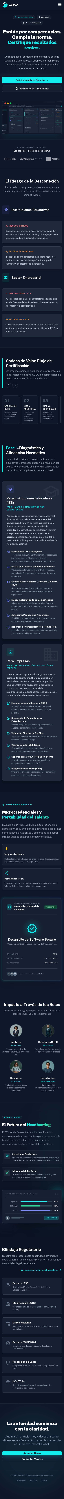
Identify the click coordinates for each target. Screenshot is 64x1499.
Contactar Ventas (32, 1459)
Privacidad (21, 1480)
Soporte (43, 1480)
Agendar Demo (32, 1453)
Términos (33, 1480)
